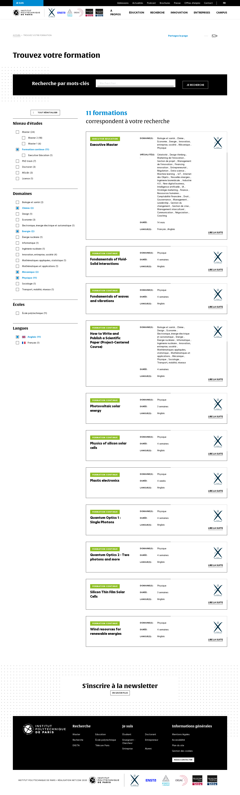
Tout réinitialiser (47, 113)
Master (76, 738)
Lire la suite (215, 233)
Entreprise (127, 752)
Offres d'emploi (192, 3)
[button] (28, 3)
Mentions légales (181, 738)
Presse (177, 3)
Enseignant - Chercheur (128, 746)
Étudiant (126, 738)
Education (100, 738)
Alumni (148, 752)
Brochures (165, 3)
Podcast (151, 3)
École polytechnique (105, 744)
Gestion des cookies (182, 755)
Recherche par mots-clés (60, 84)
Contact (208, 3)
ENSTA (76, 749)
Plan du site (178, 749)
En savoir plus (120, 697)
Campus (221, 15)
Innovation (179, 15)
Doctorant (150, 738)
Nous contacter (183, 764)
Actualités (137, 3)
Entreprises (202, 15)
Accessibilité (178, 744)
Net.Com (76, 784)
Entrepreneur (151, 744)
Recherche (157, 15)
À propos (115, 15)
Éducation (136, 15)
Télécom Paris (102, 749)
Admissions (123, 3)
